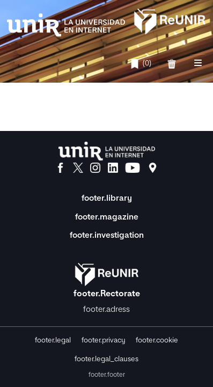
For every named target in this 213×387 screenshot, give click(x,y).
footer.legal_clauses (106, 359)
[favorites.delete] (173, 64)
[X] (78, 168)
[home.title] (106, 20)
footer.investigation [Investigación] (107, 235)
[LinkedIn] (113, 168)
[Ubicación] (153, 168)
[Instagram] (95, 168)
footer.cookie (157, 340)
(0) (140, 64)
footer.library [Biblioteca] (107, 198)
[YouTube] (132, 168)
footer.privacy (104, 340)
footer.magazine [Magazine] (106, 217)
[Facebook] (60, 168)
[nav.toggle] (198, 64)
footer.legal (53, 340)
